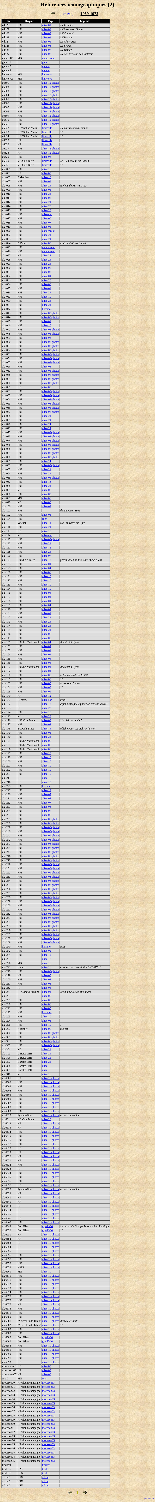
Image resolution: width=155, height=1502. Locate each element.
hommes (46, 308)
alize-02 (46, 29)
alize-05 (46, 41)
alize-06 (46, 45)
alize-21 (46, 1049)
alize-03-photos (50, 313)
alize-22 (46, 255)
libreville (47, 127)
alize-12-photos (50, 82)
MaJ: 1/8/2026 (149, 1498)
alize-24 (46, 185)
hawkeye (47, 74)
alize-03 (46, 33)
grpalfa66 (47, 1226)
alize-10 (46, 296)
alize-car (47, 214)
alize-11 (46, 777)
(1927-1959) (66, 14)
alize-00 (46, 173)
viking (45, 1477)
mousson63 (48, 1382)
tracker (46, 1464)
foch (44, 518)
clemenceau (48, 58)
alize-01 (46, 25)
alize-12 (46, 547)
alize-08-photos (50, 819)
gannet (46, 62)
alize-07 (46, 49)
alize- (45, 1065)
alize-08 (46, 53)
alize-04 (46, 37)
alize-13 (46, 559)
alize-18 (46, 169)
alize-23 (46, 206)
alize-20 (46, 1119)
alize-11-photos (50, 1078)
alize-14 (46, 522)
